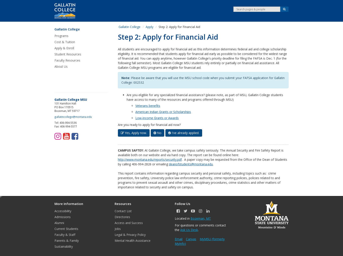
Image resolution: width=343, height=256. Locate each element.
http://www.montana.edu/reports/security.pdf (150, 159)
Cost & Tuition (64, 42)
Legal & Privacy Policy (130, 235)
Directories (122, 217)
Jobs (118, 229)
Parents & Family (66, 240)
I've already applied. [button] (183, 133)
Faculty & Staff (64, 235)
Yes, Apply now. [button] (134, 133)
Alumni (59, 223)
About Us (61, 66)
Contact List (123, 211)
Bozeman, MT (201, 218)
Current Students (66, 229)
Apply (149, 27)
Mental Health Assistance (132, 240)
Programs (61, 36)
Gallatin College (67, 29)
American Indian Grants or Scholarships (163, 112)
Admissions (62, 217)
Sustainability (63, 246)
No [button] (157, 133)
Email (178, 239)
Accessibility (62, 211)
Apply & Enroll (64, 48)
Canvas (191, 239)
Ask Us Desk (189, 230)
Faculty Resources (67, 60)
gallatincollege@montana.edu (73, 116)
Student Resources (67, 54)
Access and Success (129, 223)
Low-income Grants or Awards (157, 118)
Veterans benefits (147, 106)
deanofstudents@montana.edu (191, 164)
